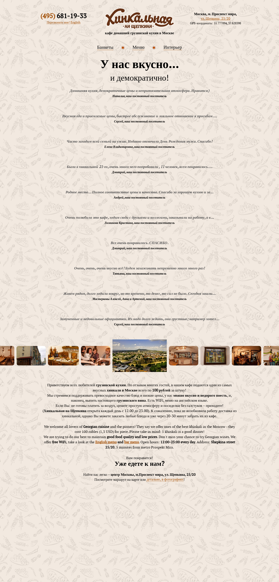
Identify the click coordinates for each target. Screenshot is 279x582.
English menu (106, 442)
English (75, 22)
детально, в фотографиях (165, 479)
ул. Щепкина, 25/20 (215, 19)
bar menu (131, 442)
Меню (138, 47)
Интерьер (172, 47)
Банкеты (105, 47)
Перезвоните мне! (58, 22)
